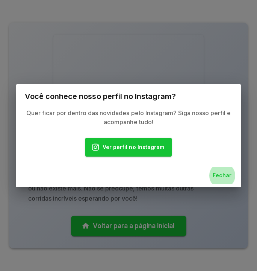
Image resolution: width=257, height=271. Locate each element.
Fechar (222, 175)
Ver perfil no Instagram (128, 147)
